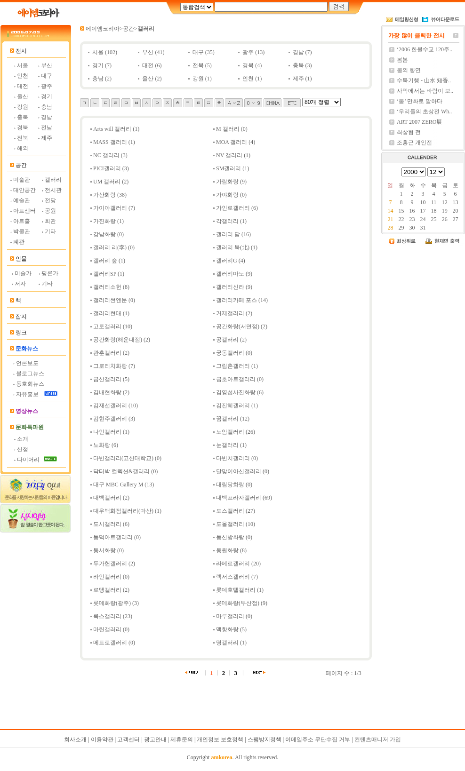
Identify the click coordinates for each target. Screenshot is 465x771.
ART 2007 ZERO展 (419, 122)
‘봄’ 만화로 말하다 (419, 101)
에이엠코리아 (103, 28)
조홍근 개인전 (414, 142)
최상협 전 (409, 132)
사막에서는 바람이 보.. (425, 90)
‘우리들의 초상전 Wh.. (424, 111)
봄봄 (402, 59)
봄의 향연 (409, 70)
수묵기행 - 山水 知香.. (424, 80)
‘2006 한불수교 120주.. (424, 49)
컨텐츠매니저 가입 (377, 739)
